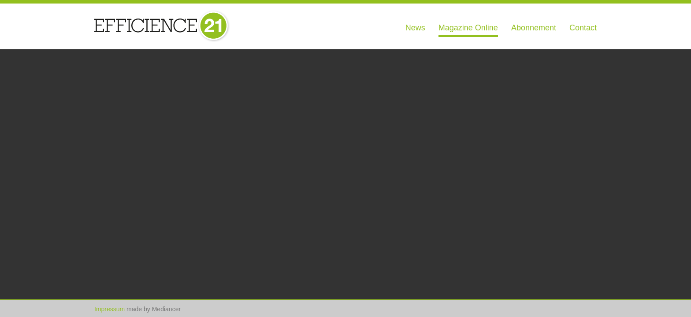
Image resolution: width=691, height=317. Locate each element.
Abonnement (533, 27)
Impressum (109, 309)
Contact (583, 27)
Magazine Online (468, 27)
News (415, 27)
